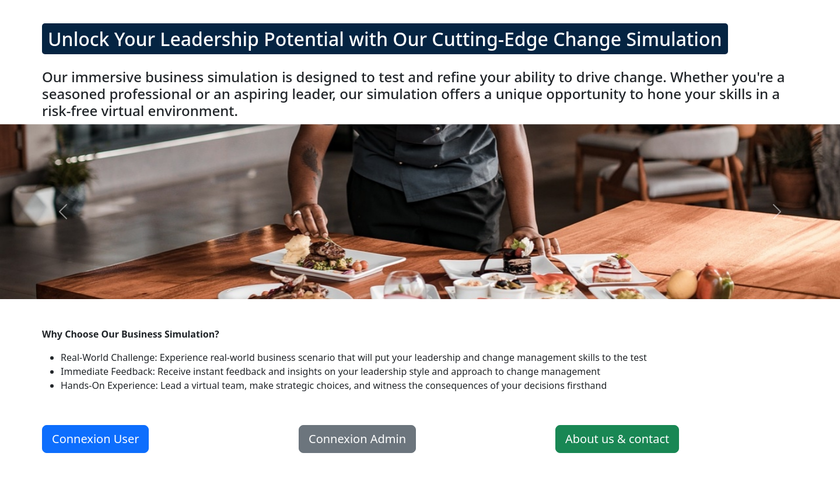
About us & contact (617, 439)
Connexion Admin (357, 439)
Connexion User (95, 439)
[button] (63, 211)
